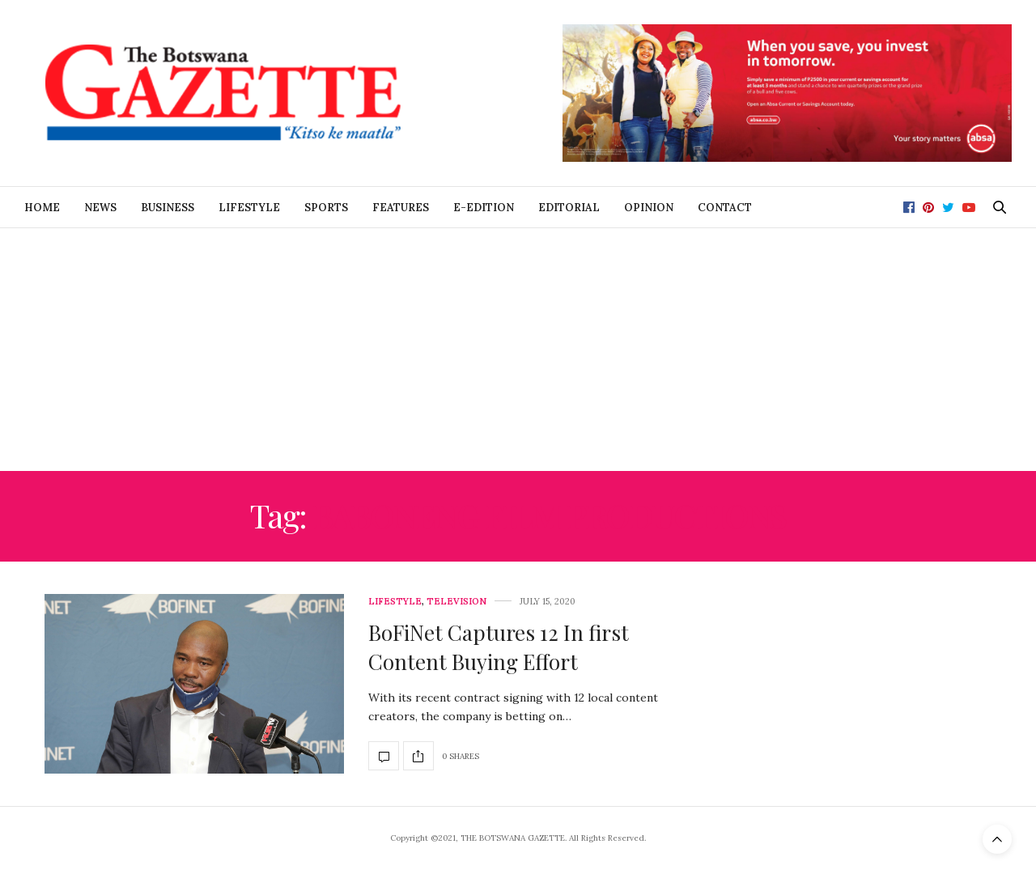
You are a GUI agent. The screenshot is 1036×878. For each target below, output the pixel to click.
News (100, 207)
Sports (326, 207)
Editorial (569, 207)
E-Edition (483, 207)
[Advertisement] (518, 349)
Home (42, 207)
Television (456, 601)
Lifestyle (249, 207)
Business (167, 207)
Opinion (648, 207)
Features (400, 207)
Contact (725, 207)
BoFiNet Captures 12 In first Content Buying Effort (498, 647)
